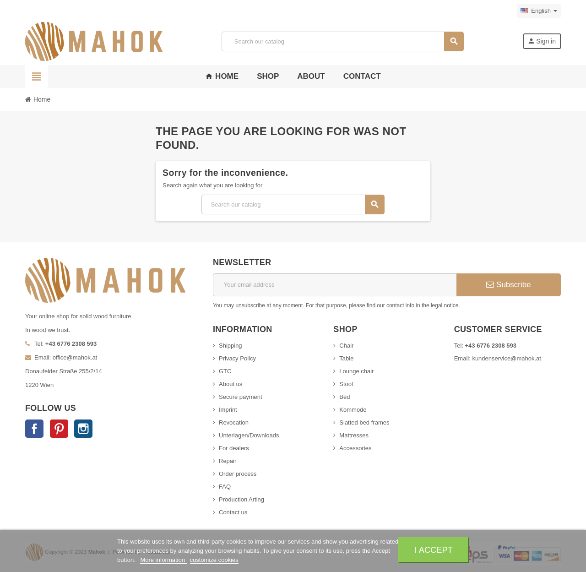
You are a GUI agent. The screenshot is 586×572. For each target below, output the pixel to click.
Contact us (233, 512)
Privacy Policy (237, 358)
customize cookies (214, 559)
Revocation (234, 422)
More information (163, 559)
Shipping (230, 345)
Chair (346, 345)
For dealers (234, 448)
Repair (227, 461)
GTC (225, 371)
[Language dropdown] (539, 11)
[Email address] (334, 284)
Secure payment (240, 396)
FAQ (225, 486)
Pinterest (59, 428)
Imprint (228, 409)
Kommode (352, 409)
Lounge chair (356, 371)
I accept (434, 550)
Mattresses (354, 435)
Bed (344, 396)
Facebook (34, 428)
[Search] (342, 41)
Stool (346, 384)
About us (230, 384)
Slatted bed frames (364, 422)
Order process (237, 473)
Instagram (83, 428)
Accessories (355, 448)
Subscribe (508, 284)
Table (346, 358)
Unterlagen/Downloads (249, 435)
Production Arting (241, 499)
